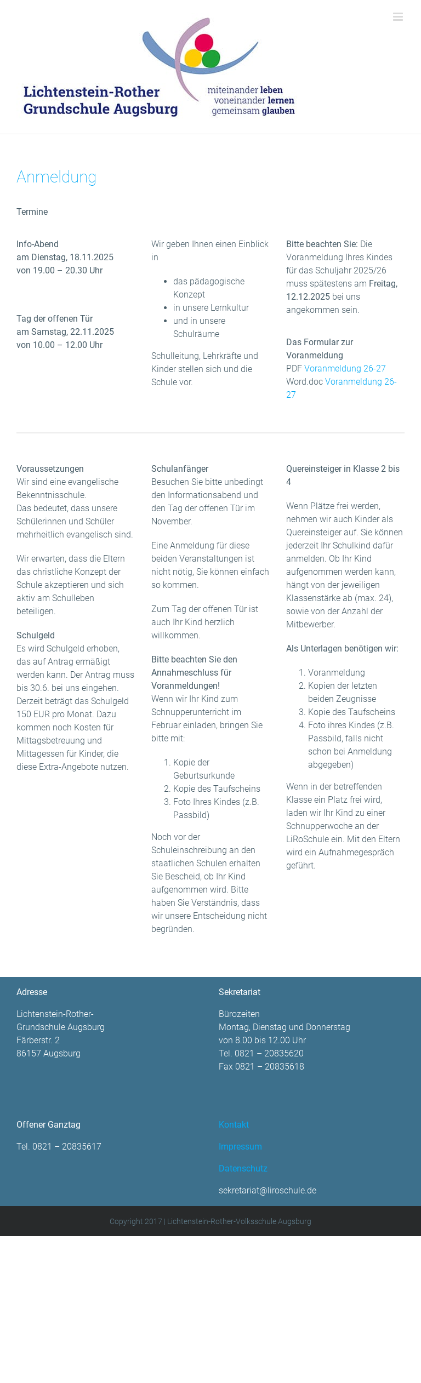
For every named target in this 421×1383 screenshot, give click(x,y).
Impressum (240, 1146)
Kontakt (234, 1124)
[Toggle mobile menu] (399, 16)
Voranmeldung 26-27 (345, 368)
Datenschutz (243, 1168)
